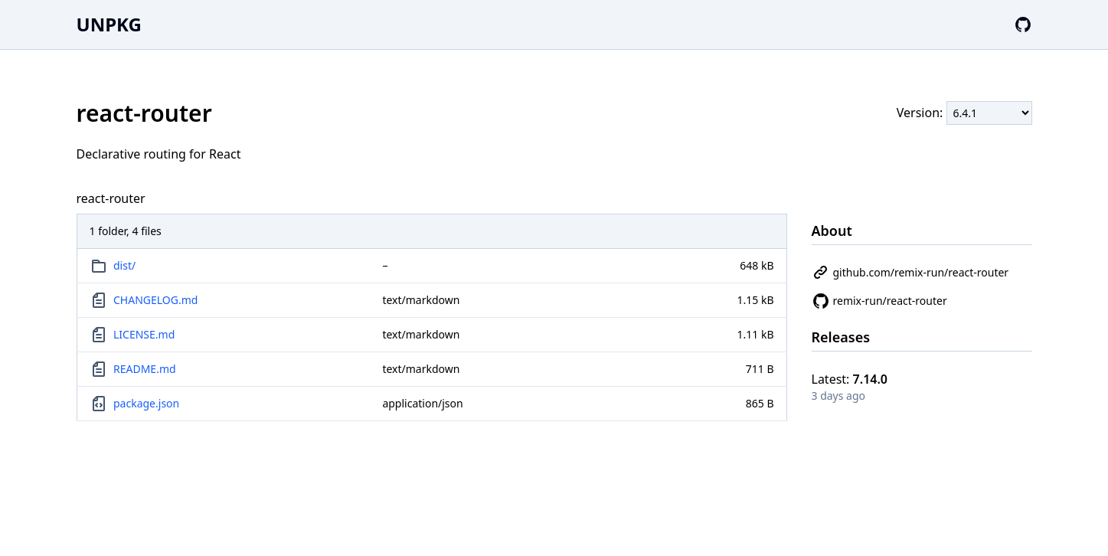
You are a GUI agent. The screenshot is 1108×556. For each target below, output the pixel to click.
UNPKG (109, 24)
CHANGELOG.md (155, 300)
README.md (144, 368)
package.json (146, 403)
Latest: (850, 379)
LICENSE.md (144, 334)
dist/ (124, 265)
